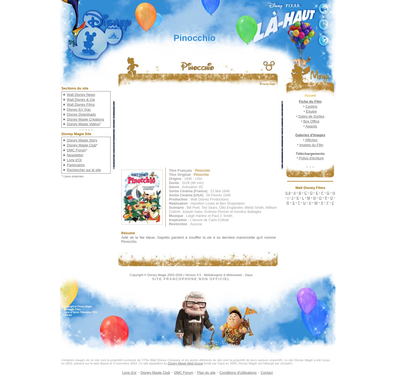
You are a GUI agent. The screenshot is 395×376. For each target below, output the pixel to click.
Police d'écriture (311, 158)
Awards (311, 126)
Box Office (311, 121)
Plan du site (206, 373)
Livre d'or (129, 373)
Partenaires (76, 165)
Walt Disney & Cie (81, 100)
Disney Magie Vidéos (83, 124)
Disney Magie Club (81, 145)
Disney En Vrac (79, 109)
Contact (267, 373)
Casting (311, 106)
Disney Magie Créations (85, 119)
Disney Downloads (81, 114)
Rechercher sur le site (84, 170)
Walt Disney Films (81, 104)
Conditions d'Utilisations (237, 373)
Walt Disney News (81, 95)
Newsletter (75, 155)
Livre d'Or (74, 160)
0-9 (287, 193)
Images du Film (311, 145)
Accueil (310, 95)
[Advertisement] (202, 129)
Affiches (311, 140)
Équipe (311, 111)
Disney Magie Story (82, 140)
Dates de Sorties (311, 116)
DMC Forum (76, 150)
